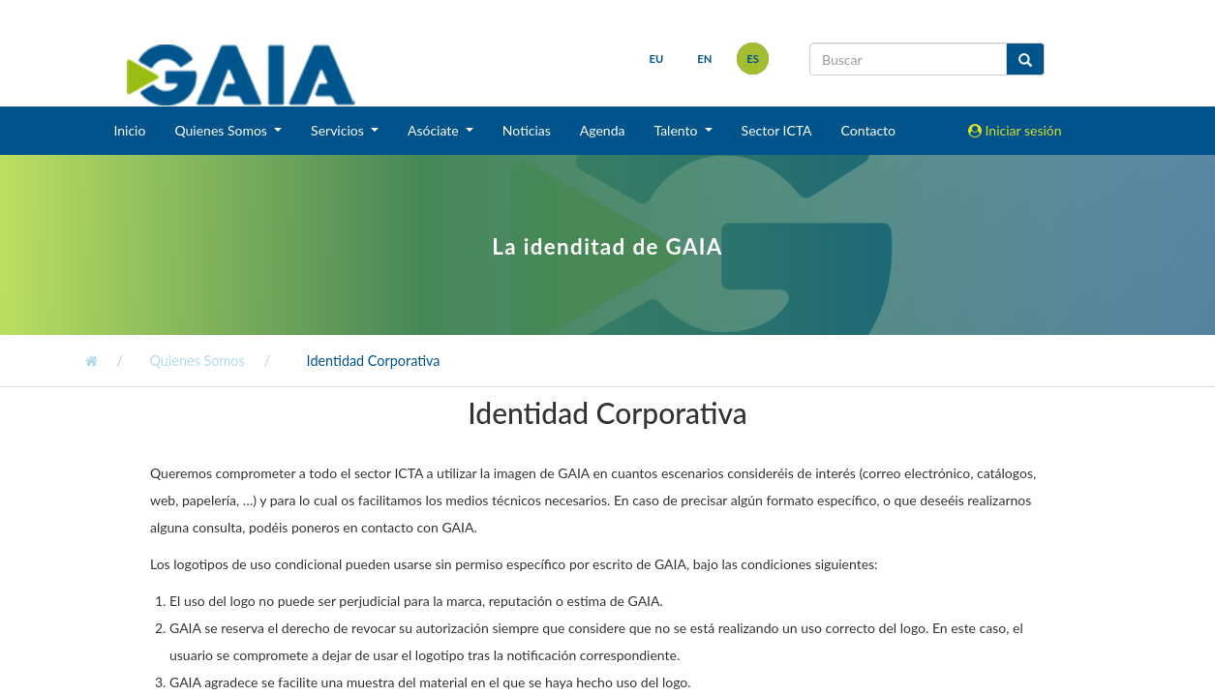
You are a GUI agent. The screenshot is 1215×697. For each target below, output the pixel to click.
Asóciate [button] (435, 130)
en (704, 58)
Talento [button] (677, 130)
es (752, 58)
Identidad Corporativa (371, 360)
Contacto (868, 130)
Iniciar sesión (1015, 130)
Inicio (129, 130)
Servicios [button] (339, 130)
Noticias (526, 130)
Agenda (602, 130)
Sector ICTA (777, 130)
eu (657, 58)
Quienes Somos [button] (222, 130)
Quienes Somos (195, 360)
